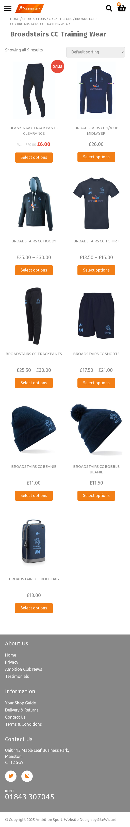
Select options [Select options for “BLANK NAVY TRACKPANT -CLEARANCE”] (34, 157)
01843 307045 (29, 796)
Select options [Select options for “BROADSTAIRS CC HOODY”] (34, 270)
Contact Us (15, 717)
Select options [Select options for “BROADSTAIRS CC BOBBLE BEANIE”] (96, 495)
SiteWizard (106, 819)
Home (15, 19)
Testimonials (17, 676)
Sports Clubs (34, 19)
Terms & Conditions (23, 724)
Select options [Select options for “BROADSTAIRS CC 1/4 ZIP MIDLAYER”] (96, 157)
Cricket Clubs (60, 19)
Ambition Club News (23, 669)
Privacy (11, 662)
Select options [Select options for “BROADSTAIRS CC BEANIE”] (34, 495)
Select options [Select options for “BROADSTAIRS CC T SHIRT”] (96, 270)
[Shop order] (95, 52)
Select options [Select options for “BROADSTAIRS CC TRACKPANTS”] (34, 382)
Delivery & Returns (22, 710)
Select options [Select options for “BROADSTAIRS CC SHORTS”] (96, 382)
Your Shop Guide (20, 703)
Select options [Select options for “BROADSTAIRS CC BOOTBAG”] (34, 608)
